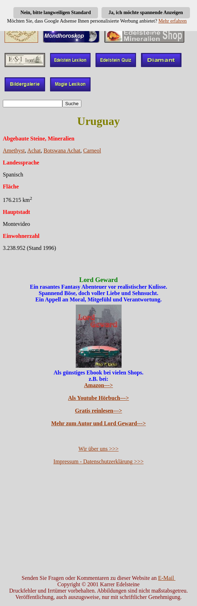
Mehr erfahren (172, 21)
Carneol (92, 151)
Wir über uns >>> (99, 449)
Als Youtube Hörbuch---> (98, 398)
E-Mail (166, 578)
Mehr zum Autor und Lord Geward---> (98, 423)
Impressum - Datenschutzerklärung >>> (99, 461)
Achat (34, 151)
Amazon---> (98, 385)
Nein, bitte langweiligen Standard (55, 12)
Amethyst (14, 151)
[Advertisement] (98, 519)
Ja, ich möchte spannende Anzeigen (146, 12)
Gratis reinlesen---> (98, 411)
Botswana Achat (62, 151)
